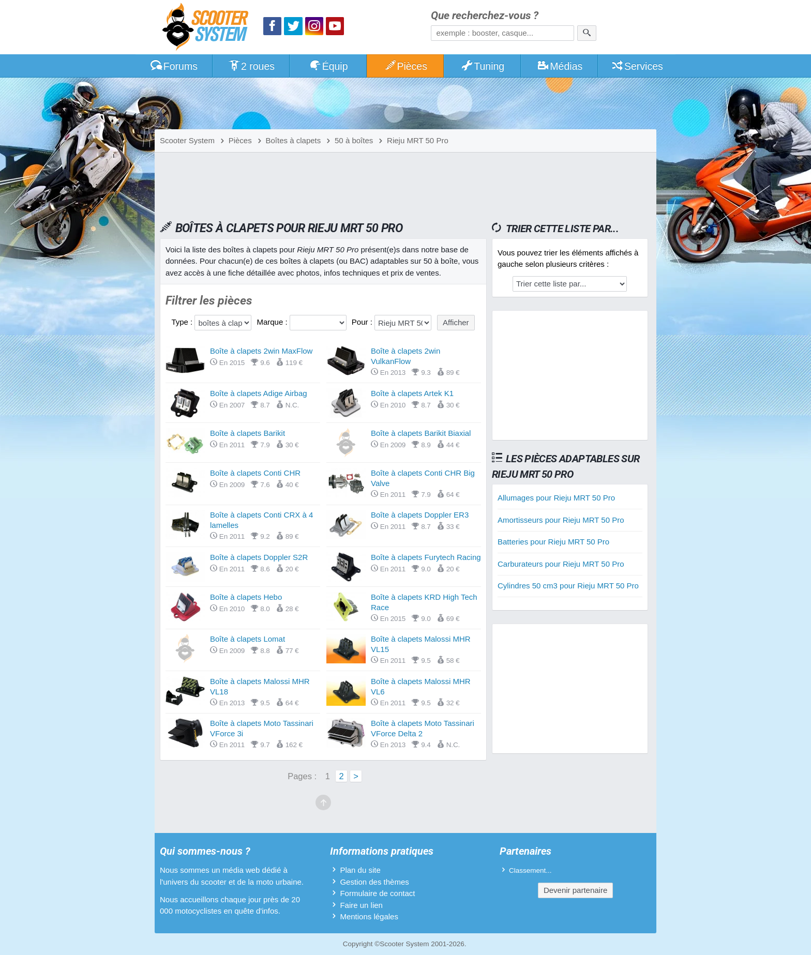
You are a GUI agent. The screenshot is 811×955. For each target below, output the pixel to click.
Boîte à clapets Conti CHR (255, 472)
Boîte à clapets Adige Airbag (258, 393)
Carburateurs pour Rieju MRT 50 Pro (561, 563)
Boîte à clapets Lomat (247, 638)
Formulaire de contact (377, 893)
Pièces (405, 66)
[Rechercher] (586, 33)
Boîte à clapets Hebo (246, 597)
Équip (328, 66)
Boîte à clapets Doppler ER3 (420, 514)
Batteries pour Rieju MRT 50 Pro (553, 541)
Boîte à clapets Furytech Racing (426, 557)
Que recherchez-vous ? (484, 16)
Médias (560, 66)
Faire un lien (361, 905)
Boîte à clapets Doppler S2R (259, 557)
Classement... (530, 870)
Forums (174, 66)
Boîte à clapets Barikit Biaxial (421, 433)
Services (637, 66)
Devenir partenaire (575, 890)
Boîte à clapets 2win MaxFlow (261, 350)
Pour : (363, 321)
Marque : (273, 321)
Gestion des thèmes (374, 881)
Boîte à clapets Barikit (247, 433)
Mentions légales (369, 916)
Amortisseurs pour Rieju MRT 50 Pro (561, 520)
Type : (182, 321)
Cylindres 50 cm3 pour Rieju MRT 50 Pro (568, 585)
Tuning (483, 66)
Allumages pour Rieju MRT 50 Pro (556, 497)
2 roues (251, 66)
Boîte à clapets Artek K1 (412, 393)
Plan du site (360, 870)
